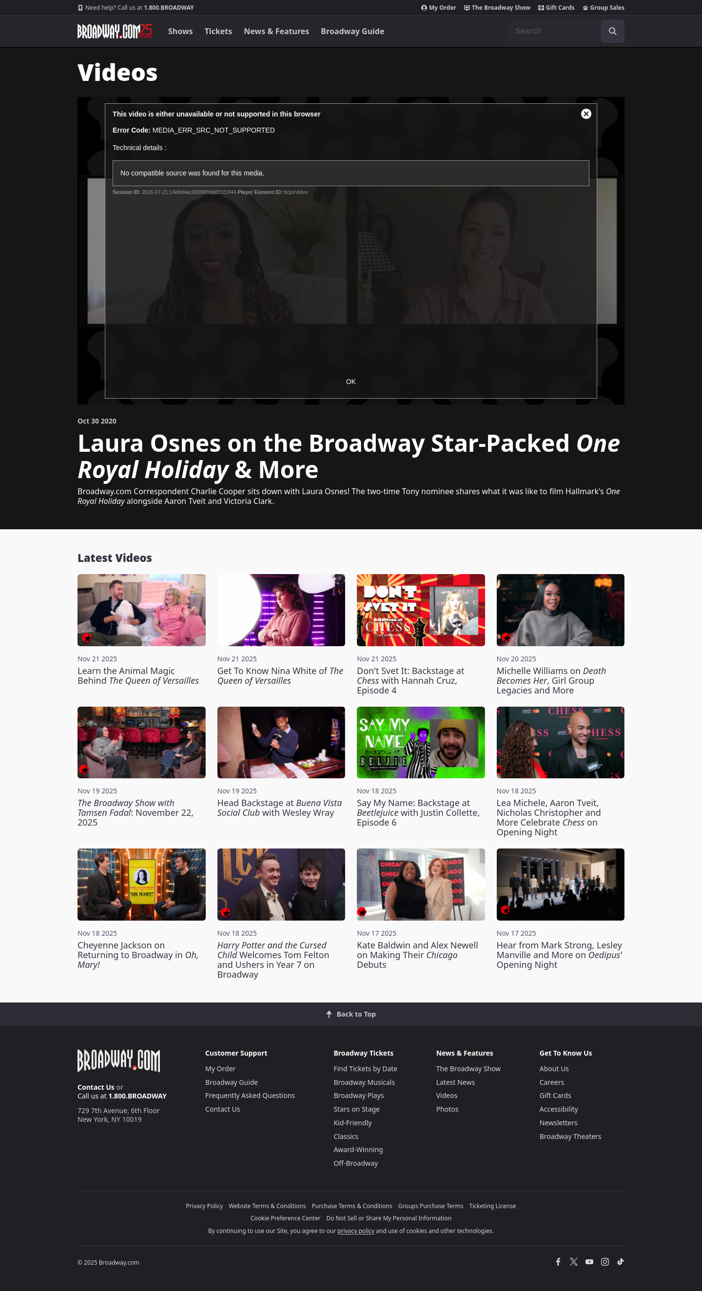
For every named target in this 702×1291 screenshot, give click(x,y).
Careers (552, 1082)
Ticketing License (492, 1206)
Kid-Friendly (352, 1122)
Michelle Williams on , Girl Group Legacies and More (551, 680)
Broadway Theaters (571, 1136)
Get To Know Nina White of (280, 675)
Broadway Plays (358, 1095)
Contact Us (96, 1087)
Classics (345, 1136)
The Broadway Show (497, 8)
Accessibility (559, 1109)
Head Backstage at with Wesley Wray (279, 807)
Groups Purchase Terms (431, 1206)
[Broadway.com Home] (115, 31)
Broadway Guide (352, 31)
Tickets (219, 31)
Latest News (455, 1082)
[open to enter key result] (612, 31)
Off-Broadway (355, 1163)
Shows (180, 31)
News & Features (276, 31)
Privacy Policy (204, 1206)
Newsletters (559, 1122)
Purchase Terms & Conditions (352, 1206)
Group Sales (603, 8)
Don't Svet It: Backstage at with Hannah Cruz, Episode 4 (410, 680)
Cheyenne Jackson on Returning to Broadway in (138, 954)
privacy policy (355, 1231)
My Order (438, 8)
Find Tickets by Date (365, 1068)
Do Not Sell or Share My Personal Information (388, 1218)
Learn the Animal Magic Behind (138, 675)
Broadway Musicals (364, 1082)
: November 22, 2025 (136, 812)
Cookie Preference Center (286, 1218)
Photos (447, 1109)
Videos (447, 1095)
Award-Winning (358, 1149)
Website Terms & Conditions (267, 1206)
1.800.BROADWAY (136, 8)
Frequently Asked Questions (250, 1095)
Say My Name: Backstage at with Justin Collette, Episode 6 (418, 812)
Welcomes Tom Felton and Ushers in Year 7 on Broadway (273, 959)
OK (351, 381)
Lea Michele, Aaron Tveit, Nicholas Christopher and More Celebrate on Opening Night (549, 817)
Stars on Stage (356, 1109)
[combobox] (565, 31)
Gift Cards (556, 8)
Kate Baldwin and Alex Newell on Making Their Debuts (417, 954)
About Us (554, 1068)
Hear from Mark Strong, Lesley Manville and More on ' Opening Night (560, 954)
